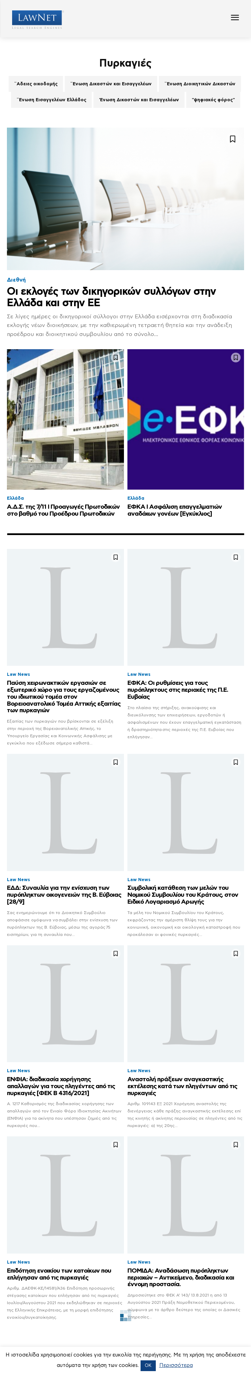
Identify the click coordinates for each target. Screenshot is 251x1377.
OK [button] (148, 1365)
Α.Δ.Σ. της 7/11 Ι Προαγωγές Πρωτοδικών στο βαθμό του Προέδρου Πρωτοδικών (63, 510)
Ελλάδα (15, 498)
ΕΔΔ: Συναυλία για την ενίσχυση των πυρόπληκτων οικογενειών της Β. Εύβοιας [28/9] (64, 895)
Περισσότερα (176, 1365)
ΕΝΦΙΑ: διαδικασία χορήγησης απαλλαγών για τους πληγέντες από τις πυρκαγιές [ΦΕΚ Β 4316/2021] (61, 1086)
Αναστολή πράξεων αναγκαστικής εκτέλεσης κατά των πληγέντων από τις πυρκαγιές (182, 1086)
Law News (18, 674)
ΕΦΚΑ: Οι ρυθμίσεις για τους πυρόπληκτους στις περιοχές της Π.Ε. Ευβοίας (177, 690)
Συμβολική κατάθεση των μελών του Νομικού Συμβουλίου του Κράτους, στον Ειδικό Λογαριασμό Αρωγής (182, 895)
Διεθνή (16, 280)
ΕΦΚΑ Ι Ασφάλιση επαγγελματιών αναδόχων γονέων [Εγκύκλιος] (174, 510)
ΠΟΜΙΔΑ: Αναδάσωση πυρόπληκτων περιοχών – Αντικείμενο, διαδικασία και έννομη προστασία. (180, 1278)
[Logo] (35, 19)
